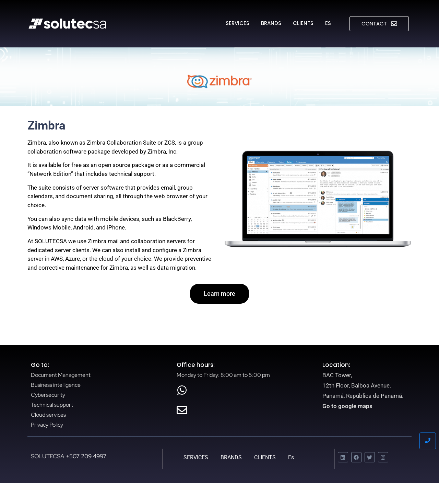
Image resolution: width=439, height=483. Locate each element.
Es (328, 23)
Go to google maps (347, 406)
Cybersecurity (48, 394)
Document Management (61, 375)
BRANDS (271, 23)
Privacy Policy (47, 424)
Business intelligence (56, 385)
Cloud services (48, 414)
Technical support (52, 404)
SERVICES (237, 23)
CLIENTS (303, 23)
